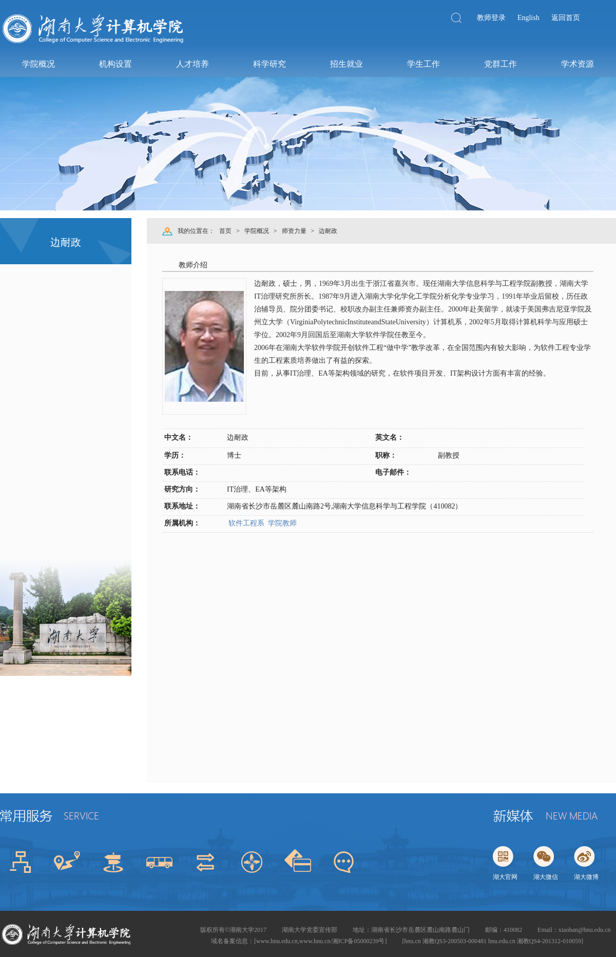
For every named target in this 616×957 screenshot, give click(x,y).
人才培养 (191, 64)
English (528, 18)
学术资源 (576, 64)
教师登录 (491, 18)
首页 (225, 231)
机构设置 (114, 64)
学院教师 (281, 523)
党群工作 (499, 64)
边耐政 (328, 231)
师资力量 (294, 231)
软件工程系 (246, 523)
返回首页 (565, 18)
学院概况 (256, 231)
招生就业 (345, 64)
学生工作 (422, 64)
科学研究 (268, 64)
